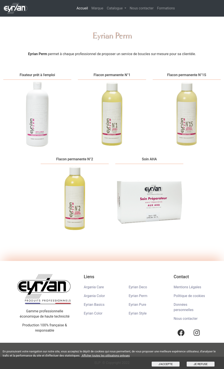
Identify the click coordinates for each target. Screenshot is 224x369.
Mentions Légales (187, 287)
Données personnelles (184, 307)
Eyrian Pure (137, 305)
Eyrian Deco (138, 287)
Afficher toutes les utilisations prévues (105, 355)
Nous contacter (142, 8)
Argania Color (94, 296)
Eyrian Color (93, 313)
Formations (166, 8)
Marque (97, 8)
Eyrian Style (138, 313)
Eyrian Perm (138, 296)
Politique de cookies (189, 296)
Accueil (83, 7)
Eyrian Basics (94, 305)
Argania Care (94, 287)
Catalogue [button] (115, 8)
